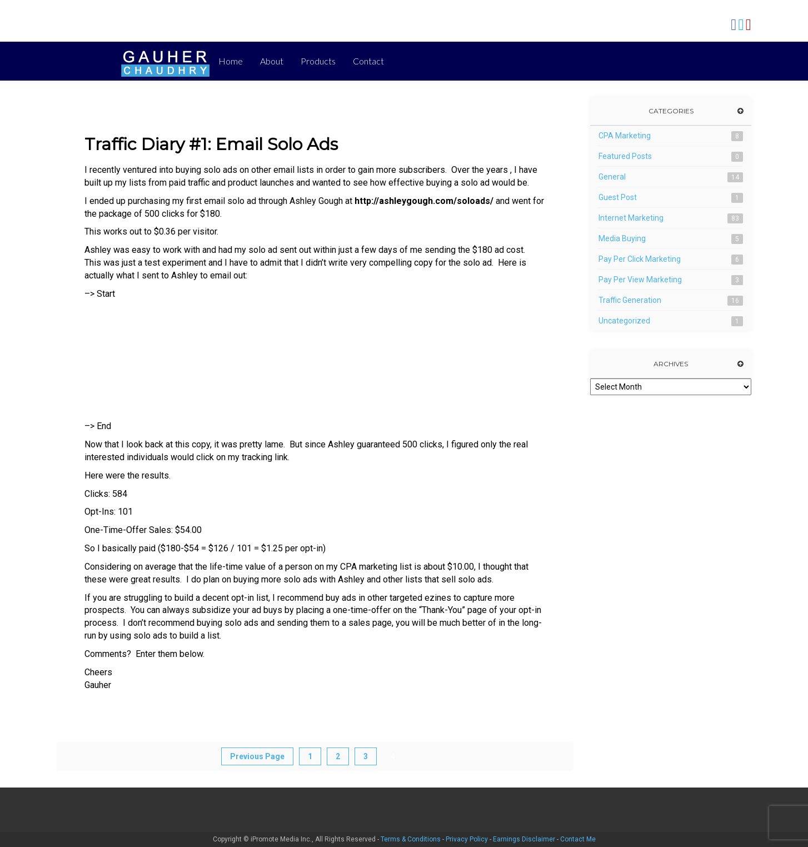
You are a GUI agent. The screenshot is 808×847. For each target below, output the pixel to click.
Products (318, 61)
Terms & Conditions (411, 839)
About (271, 61)
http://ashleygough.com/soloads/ (424, 201)
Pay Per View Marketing (640, 279)
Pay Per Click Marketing (639, 259)
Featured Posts (625, 156)
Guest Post (617, 197)
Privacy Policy (467, 839)
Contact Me (578, 839)
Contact (368, 61)
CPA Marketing (624, 135)
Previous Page (257, 756)
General (612, 176)
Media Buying (622, 238)
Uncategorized (624, 320)
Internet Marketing (631, 217)
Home (230, 61)
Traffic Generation (629, 300)
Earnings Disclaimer (524, 839)
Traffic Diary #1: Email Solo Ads (211, 144)
